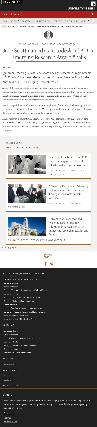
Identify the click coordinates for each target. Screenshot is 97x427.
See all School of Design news (24, 147)
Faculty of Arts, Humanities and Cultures (20, 279)
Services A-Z (9, 364)
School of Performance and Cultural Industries (23, 308)
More (84, 21)
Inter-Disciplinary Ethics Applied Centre (20, 319)
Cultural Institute (11, 341)
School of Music (10, 304)
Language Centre (11, 330)
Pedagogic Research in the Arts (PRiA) (20, 345)
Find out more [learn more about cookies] (10, 421)
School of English (11, 286)
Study (14, 21)
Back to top (9, 247)
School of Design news (32, 44)
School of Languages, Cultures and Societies (22, 297)
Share (8, 67)
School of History (11, 293)
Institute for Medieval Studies (16, 315)
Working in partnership (65, 21)
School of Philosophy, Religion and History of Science (25, 311)
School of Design (11, 14)
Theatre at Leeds (11, 348)
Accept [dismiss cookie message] (9, 413)
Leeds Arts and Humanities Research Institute (23, 338)
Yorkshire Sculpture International (17, 352)
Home (5, 21)
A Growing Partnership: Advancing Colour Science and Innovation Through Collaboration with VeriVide (69, 192)
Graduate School (11, 334)
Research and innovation (36, 21)
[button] (92, 14)
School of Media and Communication (19, 300)
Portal (6, 376)
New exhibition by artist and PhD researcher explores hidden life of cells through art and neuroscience (68, 161)
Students (7, 379)
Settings (7, 417)
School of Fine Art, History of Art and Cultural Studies (26, 290)
